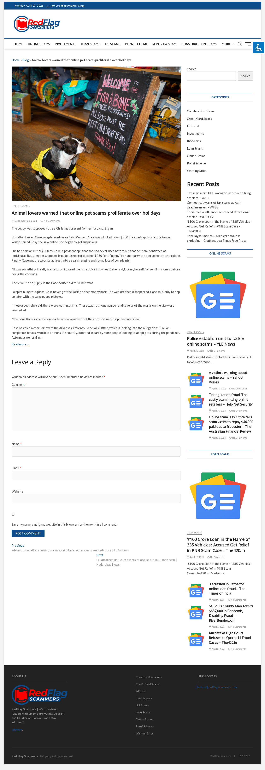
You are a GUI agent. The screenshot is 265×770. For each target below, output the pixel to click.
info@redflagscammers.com (65, 5)
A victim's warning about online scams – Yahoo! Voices (228, 377)
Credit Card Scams (199, 118)
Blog (25, 60)
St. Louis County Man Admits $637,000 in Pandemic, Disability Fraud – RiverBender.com (231, 613)
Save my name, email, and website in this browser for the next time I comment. (64, 524)
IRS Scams (112, 44)
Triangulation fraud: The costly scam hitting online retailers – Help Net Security (231, 400)
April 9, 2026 (216, 599)
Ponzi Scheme (136, 44)
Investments (65, 44)
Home (18, 44)
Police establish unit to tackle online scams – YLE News (215, 341)
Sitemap (17, 729)
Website (17, 491)
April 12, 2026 (195, 557)
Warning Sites (196, 171)
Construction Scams (199, 44)
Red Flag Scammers (220, 756)
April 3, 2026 (216, 648)
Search (191, 69)
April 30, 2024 (195, 350)
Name (17, 444)
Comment (19, 384)
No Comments (50, 220)
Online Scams (39, 44)
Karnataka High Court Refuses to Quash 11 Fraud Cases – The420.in (230, 638)
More (226, 44)
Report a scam (164, 44)
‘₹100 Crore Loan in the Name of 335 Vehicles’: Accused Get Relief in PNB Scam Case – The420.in (219, 226)
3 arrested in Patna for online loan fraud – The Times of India (227, 589)
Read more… (20, 344)
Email (16, 468)
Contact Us (244, 755)
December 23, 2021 (24, 220)
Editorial (193, 126)
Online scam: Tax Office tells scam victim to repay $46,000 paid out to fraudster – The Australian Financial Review (231, 424)
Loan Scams (90, 44)
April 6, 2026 (216, 626)
